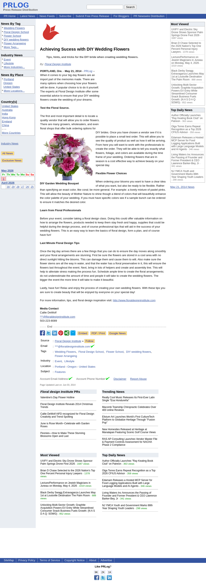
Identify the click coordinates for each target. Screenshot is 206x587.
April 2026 (8, 182)
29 (13, 186)
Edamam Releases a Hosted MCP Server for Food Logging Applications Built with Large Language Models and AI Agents (127, 483)
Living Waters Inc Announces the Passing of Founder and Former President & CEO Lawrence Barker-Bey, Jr (129, 495)
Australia (7, 109)
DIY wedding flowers (16, 39)
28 (17, 186)
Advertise (106, 560)
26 (27, 186)
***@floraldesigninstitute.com (57, 316)
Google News (117, 333)
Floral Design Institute (58, 64)
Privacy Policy (26, 560)
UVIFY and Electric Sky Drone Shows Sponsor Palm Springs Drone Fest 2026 (66, 462)
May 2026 (7, 170)
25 (32, 186)
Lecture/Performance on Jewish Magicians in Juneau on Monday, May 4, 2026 (65, 484)
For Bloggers (121, 16)
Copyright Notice (74, 560)
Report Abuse (138, 378)
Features (60, 371)
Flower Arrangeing (15, 43)
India (5, 113)
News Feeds (47, 16)
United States (11, 86)
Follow (90, 341)
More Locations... (14, 90)
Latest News (27, 16)
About (92, 560)
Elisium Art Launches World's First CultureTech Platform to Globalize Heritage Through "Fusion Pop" (128, 419)
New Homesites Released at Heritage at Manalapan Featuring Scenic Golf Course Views (129, 431)
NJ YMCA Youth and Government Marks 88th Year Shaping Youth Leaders (127, 507)
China (5, 125)
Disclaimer (120, 378)
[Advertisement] (134, 100)
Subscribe (65, 16)
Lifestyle (9, 63)
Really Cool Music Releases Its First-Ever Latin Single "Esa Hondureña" (128, 399)
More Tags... (11, 47)
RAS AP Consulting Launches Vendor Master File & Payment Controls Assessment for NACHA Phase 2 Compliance (129, 442)
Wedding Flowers (14, 28)
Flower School (12, 35)
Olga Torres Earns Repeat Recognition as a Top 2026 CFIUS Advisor (186, 129)
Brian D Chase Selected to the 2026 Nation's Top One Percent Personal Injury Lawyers (67, 472)
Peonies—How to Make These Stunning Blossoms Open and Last (62, 435)
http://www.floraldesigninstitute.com (134, 300)
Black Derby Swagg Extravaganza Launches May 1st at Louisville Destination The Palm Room (68, 494)
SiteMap (9, 560)
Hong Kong (9, 117)
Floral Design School (16, 32)
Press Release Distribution (20, 8)
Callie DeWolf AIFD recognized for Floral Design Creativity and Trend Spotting (67, 415)
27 (22, 186)
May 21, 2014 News (182, 187)
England (7, 121)
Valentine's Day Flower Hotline (57, 397)
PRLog (88, 71)
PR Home (10, 16)
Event (7, 59)
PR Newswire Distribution (148, 16)
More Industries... (14, 67)
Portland (9, 79)
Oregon (7, 83)
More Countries (11, 132)
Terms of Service (50, 560)
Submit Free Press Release (92, 16)
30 (8, 186)
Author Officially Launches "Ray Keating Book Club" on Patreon (187, 118)
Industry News (9, 143)
